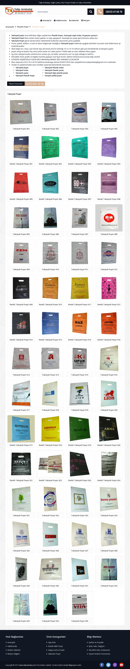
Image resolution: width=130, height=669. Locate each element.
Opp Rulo (51, 642)
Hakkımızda (60, 20)
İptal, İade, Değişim (96, 646)
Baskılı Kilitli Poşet (54, 646)
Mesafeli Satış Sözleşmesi (98, 650)
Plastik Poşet (23, 26)
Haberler (74, 20)
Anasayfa (45, 20)
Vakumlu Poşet (53, 654)
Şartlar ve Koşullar (95, 642)
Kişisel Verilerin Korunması (98, 654)
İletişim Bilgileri (13, 654)
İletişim (85, 20)
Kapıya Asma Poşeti (55, 650)
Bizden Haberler (13, 650)
